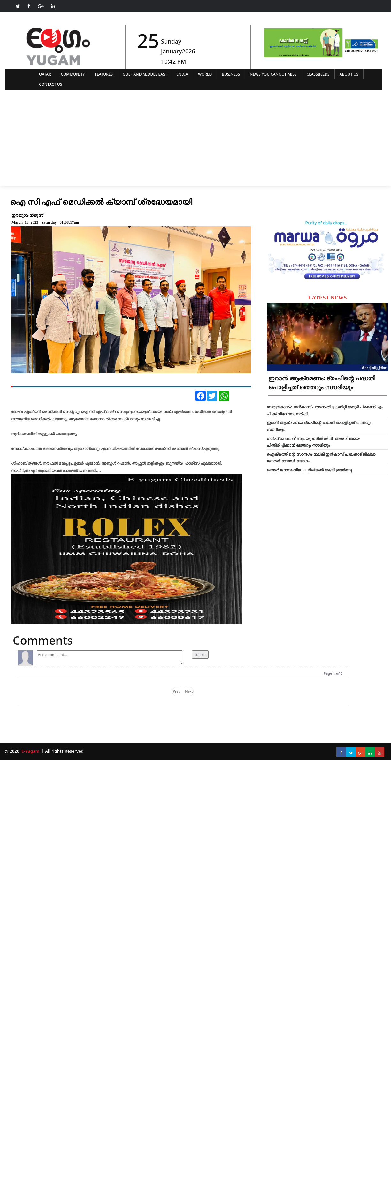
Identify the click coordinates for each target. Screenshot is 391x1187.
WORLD (205, 74)
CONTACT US (50, 84)
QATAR (45, 74)
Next (189, 691)
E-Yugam (30, 751)
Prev (176, 691)
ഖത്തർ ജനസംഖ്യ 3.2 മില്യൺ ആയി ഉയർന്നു (309, 470)
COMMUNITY (73, 74)
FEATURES (104, 74)
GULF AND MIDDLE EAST (145, 74)
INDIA (182, 74)
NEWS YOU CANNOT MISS (273, 74)
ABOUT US (349, 74)
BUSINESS (231, 74)
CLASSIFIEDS (318, 74)
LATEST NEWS (327, 298)
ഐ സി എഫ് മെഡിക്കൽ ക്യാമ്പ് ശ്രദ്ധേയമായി (101, 201)
